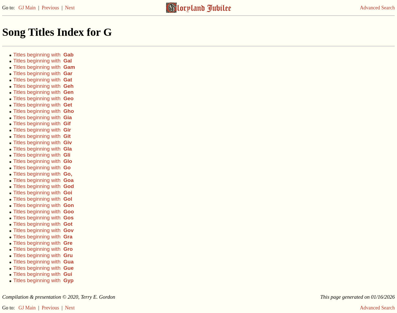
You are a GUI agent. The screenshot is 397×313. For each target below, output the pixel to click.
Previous (50, 7)
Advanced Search (377, 7)
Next (70, 7)
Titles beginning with (43, 55)
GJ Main (27, 7)
